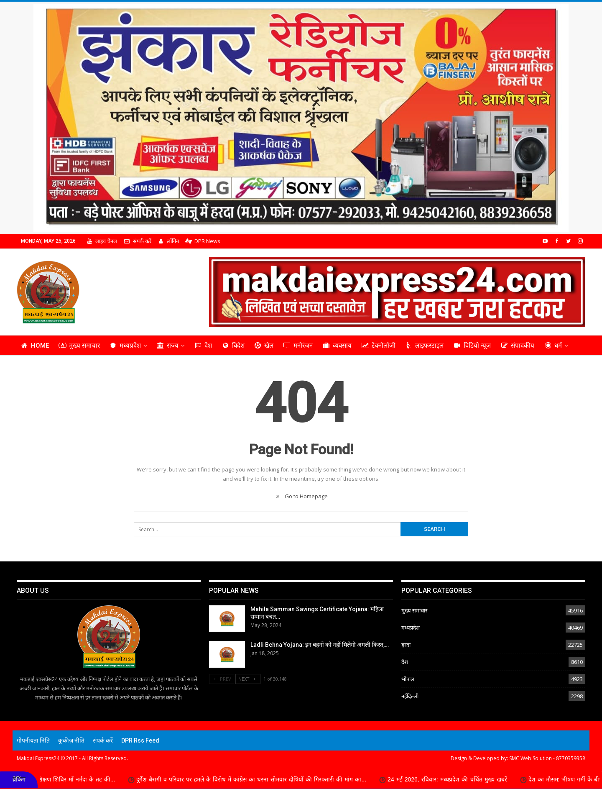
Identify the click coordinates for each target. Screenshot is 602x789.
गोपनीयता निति (33, 740)
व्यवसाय (337, 345)
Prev (221, 679)
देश (203, 345)
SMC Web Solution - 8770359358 (547, 758)
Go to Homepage (300, 496)
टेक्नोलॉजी (378, 345)
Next (248, 679)
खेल (264, 345)
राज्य (167, 345)
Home (34, 345)
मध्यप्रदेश (125, 345)
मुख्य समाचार (79, 345)
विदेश (233, 345)
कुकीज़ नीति (71, 740)
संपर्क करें (137, 241)
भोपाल (407, 679)
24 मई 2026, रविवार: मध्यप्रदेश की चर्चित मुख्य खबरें (459, 779)
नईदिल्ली (409, 696)
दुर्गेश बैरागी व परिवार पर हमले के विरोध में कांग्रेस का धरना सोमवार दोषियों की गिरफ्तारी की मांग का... (263, 779)
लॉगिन (168, 241)
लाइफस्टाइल (424, 345)
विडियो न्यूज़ (472, 345)
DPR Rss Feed (140, 740)
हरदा (406, 644)
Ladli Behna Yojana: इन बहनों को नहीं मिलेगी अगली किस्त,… (319, 644)
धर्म (553, 345)
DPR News (202, 241)
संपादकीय (517, 345)
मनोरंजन (298, 345)
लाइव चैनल (101, 241)
